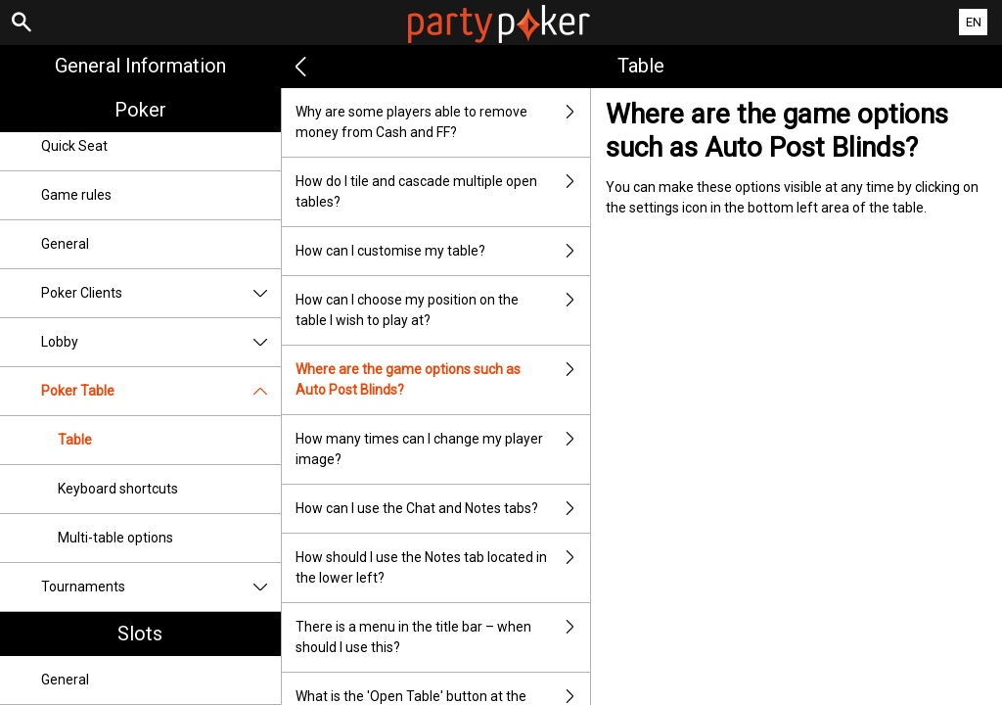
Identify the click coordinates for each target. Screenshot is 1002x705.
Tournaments (161, 587)
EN (973, 22)
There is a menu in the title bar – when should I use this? (443, 637)
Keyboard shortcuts (118, 488)
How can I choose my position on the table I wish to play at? (443, 310)
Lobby (161, 342)
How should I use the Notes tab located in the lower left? (443, 568)
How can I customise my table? (443, 251)
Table (75, 439)
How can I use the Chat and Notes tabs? (443, 509)
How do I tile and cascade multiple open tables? (443, 192)
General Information (140, 65)
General (65, 244)
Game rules (76, 195)
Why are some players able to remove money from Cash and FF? (443, 122)
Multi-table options (115, 537)
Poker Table (161, 391)
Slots (139, 633)
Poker (140, 109)
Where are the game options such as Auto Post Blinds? (443, 380)
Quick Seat (74, 146)
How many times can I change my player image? (443, 449)
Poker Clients (161, 293)
